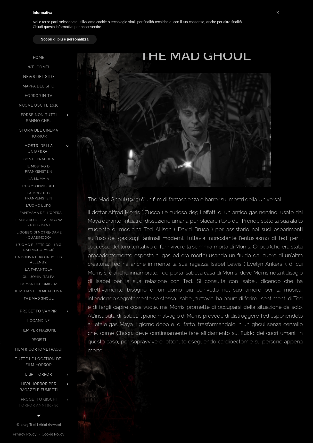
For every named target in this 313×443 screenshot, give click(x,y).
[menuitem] (39, 58)
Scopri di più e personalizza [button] (64, 39)
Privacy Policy (25, 434)
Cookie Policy (53, 434)
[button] (278, 12)
